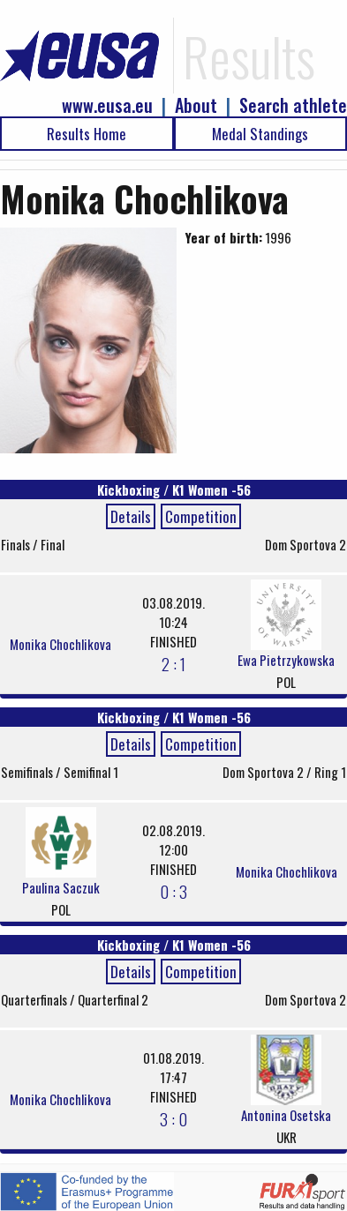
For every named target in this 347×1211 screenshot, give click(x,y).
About (196, 105)
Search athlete (293, 105)
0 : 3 (173, 890)
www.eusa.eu (107, 105)
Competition (201, 516)
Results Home (86, 134)
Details (130, 516)
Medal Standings (260, 134)
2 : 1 (173, 663)
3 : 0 (173, 1118)
